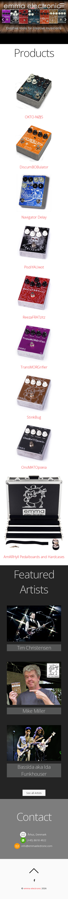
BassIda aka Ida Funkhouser (34, 770)
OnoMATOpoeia (34, 467)
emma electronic (32, 888)
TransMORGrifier (34, 367)
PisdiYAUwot (34, 267)
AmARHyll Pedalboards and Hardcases (34, 556)
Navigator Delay (34, 217)
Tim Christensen (34, 647)
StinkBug (34, 417)
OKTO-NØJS (34, 117)
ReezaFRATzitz (34, 317)
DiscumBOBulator (34, 167)
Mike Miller (34, 711)
